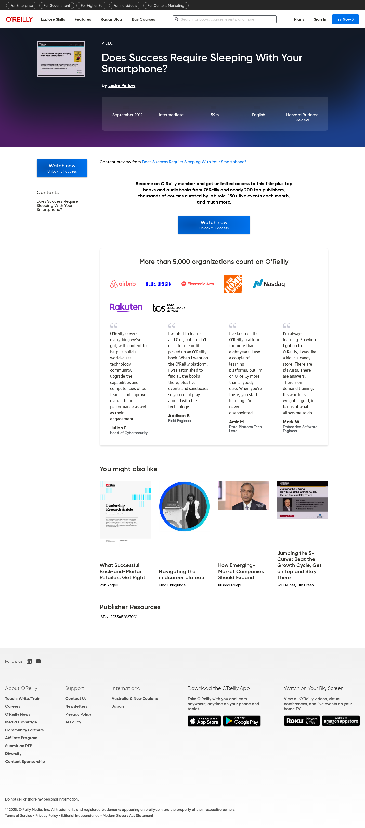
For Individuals (125, 5)
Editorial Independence (80, 815)
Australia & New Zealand (135, 698)
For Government (57, 5)
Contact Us (75, 698)
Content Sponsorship (25, 761)
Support (74, 688)
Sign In (320, 19)
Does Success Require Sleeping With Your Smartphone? (194, 161)
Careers (12, 706)
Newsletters (76, 706)
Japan (118, 706)
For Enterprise (21, 5)
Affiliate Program (21, 737)
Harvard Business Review (302, 117)
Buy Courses (143, 19)
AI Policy (73, 722)
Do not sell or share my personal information (41, 799)
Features (83, 19)
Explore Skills (53, 19)
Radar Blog (111, 19)
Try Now (345, 19)
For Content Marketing (166, 5)
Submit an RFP (18, 745)
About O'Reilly (21, 688)
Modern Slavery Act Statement (128, 815)
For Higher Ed (92, 5)
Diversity (13, 753)
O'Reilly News (17, 714)
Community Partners (24, 730)
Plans (299, 19)
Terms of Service (18, 815)
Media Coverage (21, 722)
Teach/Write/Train (22, 698)
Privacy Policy (78, 714)
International (126, 688)
